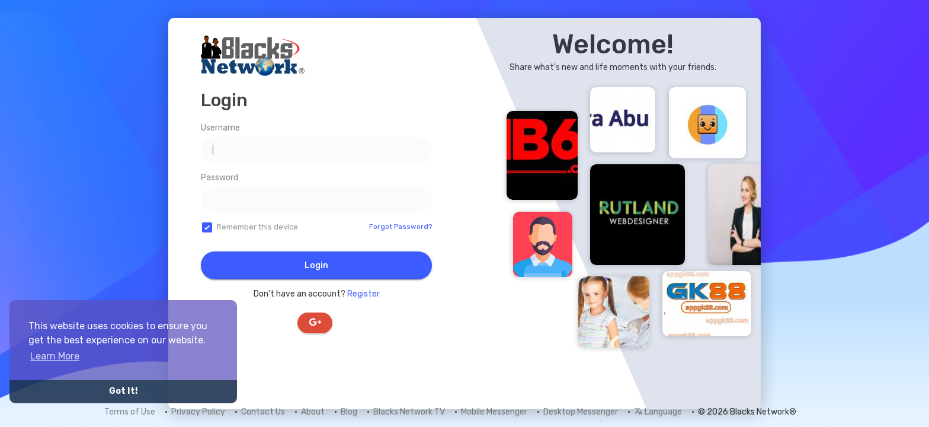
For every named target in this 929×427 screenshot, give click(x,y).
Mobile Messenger (494, 412)
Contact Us (263, 412)
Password (219, 178)
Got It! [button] (123, 391)
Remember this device (257, 226)
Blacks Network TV (409, 412)
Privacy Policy (198, 412)
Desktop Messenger (580, 412)
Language (658, 412)
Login (316, 265)
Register (363, 294)
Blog (349, 412)
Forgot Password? (400, 226)
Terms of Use (129, 412)
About (313, 412)
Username (220, 128)
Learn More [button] (54, 356)
